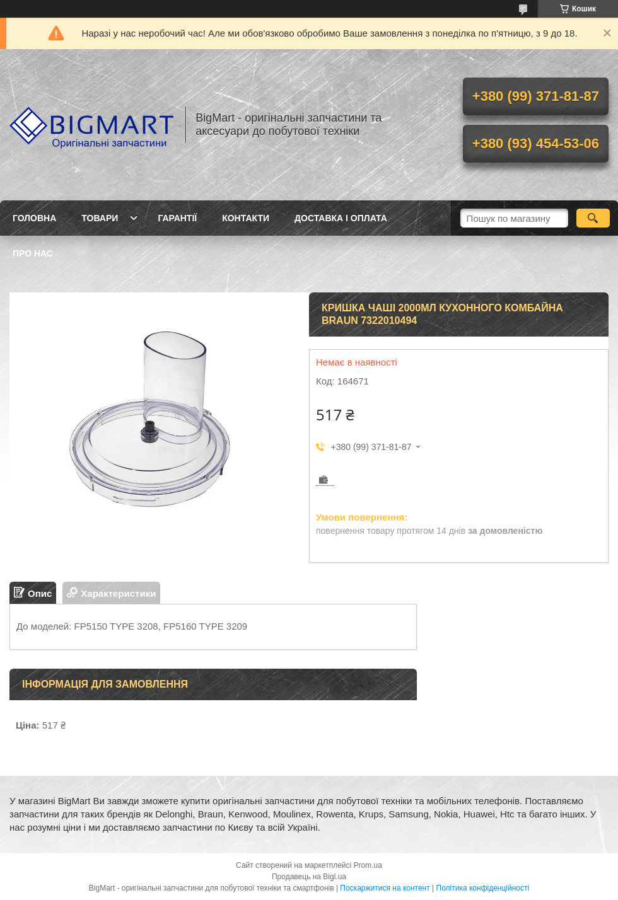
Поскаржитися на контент (384, 888)
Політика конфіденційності (483, 888)
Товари (99, 218)
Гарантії (177, 218)
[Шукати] (593, 218)
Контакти (245, 218)
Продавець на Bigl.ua (309, 876)
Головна (34, 218)
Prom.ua (368, 865)
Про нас (33, 253)
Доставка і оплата (340, 218)
